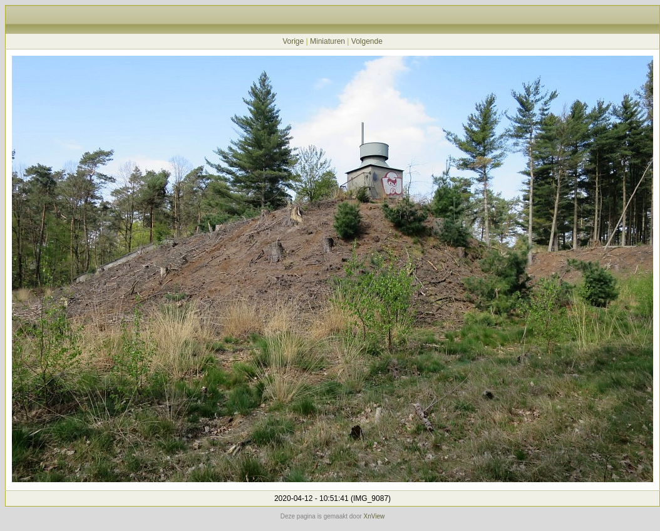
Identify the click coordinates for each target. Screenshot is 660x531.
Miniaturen (327, 41)
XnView (374, 516)
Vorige (293, 41)
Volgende (367, 41)
